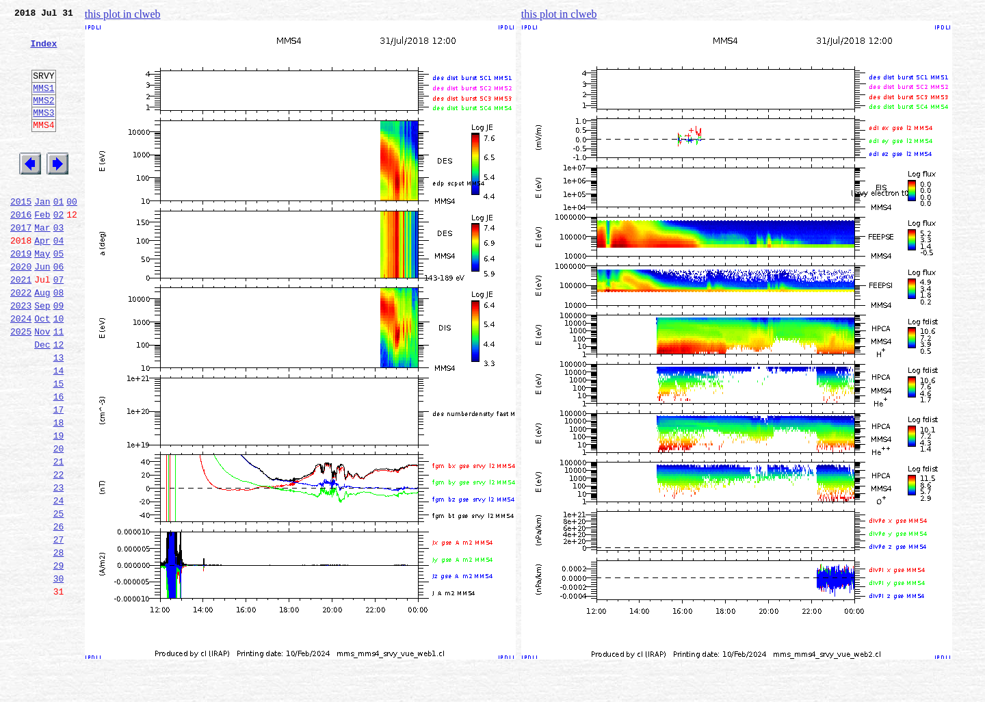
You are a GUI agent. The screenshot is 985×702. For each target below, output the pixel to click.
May (42, 294)
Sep (42, 354)
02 (58, 249)
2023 (20, 354)
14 (58, 430)
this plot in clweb (123, 14)
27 (58, 625)
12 (58, 399)
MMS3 (43, 133)
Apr (42, 279)
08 (58, 339)
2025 (20, 384)
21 (58, 535)
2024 (20, 369)
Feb (42, 249)
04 (58, 279)
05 (58, 294)
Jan (42, 234)
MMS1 (43, 104)
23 (58, 565)
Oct (42, 369)
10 (58, 369)
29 (58, 655)
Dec (42, 399)
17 (58, 475)
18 (58, 490)
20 (58, 520)
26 (58, 610)
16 (58, 460)
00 (71, 234)
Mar (42, 264)
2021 (20, 324)
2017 (20, 264)
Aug (42, 339)
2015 (20, 234)
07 (58, 324)
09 (58, 354)
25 (58, 595)
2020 (20, 309)
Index (43, 51)
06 (58, 309)
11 (58, 384)
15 (58, 445)
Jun (42, 309)
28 (58, 640)
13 (58, 414)
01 (58, 234)
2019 (20, 294)
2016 (20, 249)
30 (58, 670)
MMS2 (43, 118)
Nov (42, 384)
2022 (20, 339)
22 (58, 550)
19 (58, 505)
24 (58, 580)
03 (58, 264)
